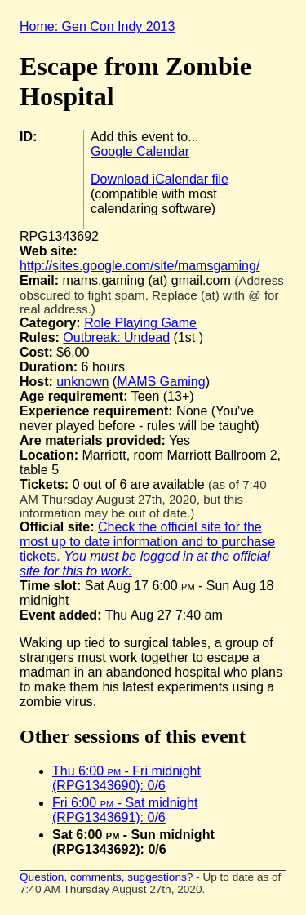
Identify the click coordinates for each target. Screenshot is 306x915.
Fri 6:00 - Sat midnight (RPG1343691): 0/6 (124, 810)
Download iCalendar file (159, 179)
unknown (82, 382)
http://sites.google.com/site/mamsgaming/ (139, 266)
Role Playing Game (140, 323)
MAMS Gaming (161, 382)
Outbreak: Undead (116, 337)
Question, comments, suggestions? (106, 877)
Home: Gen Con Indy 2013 (97, 26)
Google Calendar (140, 151)
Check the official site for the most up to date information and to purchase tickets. (147, 549)
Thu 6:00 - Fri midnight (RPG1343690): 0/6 (126, 778)
